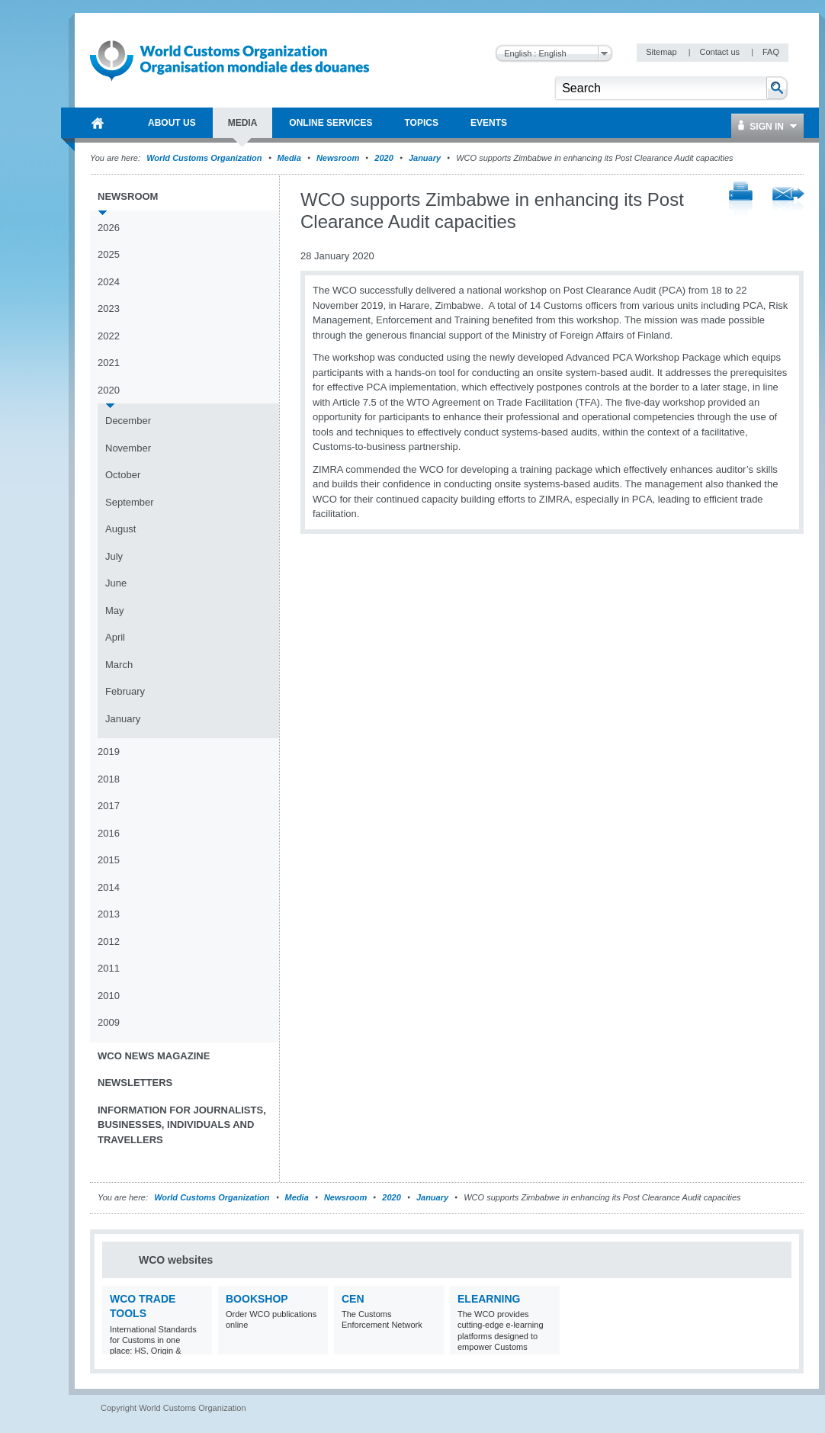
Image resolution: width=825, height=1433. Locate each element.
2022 (109, 336)
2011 (109, 968)
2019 (109, 751)
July (114, 556)
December (128, 420)
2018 (109, 779)
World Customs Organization (205, 157)
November (128, 448)
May (114, 610)
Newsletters (135, 1082)
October (122, 474)
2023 (109, 308)
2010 (109, 995)
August (120, 529)
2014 (109, 887)
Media (289, 157)
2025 (109, 254)
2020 (383, 157)
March (119, 664)
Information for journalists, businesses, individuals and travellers (182, 1124)
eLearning (488, 1299)
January (425, 157)
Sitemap (662, 51)
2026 (109, 227)
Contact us (720, 51)
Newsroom (337, 157)
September (129, 502)
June (116, 583)
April (115, 637)
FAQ (770, 51)
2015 (109, 860)
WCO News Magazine (154, 1056)
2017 (109, 805)
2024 (109, 282)
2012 (109, 941)
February (125, 691)
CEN (353, 1299)
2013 (109, 914)
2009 (109, 1022)
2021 (109, 362)
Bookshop (257, 1299)
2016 (109, 833)
